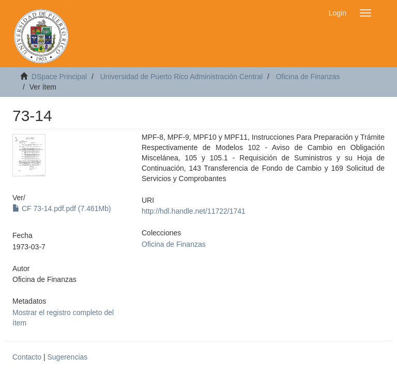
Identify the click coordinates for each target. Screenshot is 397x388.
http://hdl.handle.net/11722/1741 (194, 211)
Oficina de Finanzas (308, 76)
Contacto (26, 357)
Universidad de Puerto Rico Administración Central (181, 76)
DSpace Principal (59, 76)
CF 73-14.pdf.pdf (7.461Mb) (61, 208)
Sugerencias (67, 357)
